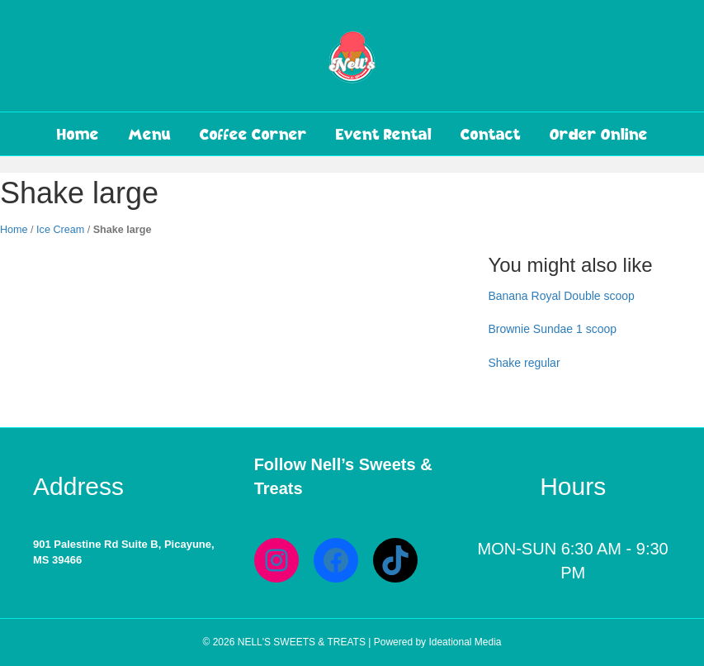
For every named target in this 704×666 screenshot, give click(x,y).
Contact (491, 134)
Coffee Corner (253, 134)
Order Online (599, 134)
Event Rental (384, 134)
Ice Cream (60, 229)
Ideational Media (464, 642)
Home (78, 134)
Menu (149, 134)
